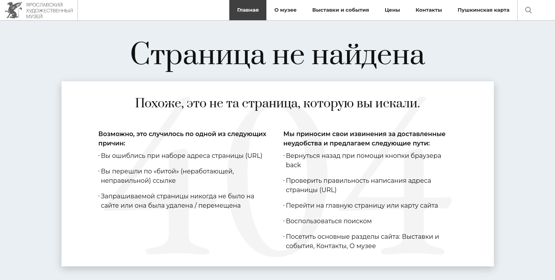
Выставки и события (340, 10)
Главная (248, 10)
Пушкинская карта (483, 10)
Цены (392, 10)
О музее (285, 10)
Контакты (429, 10)
